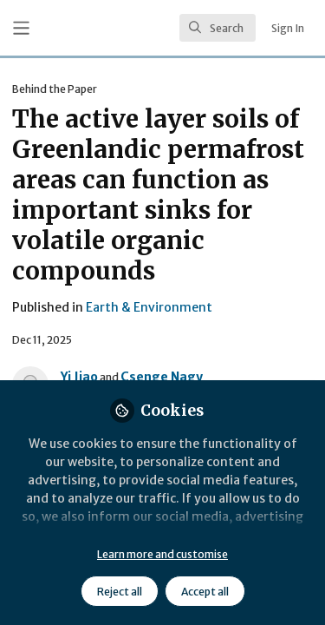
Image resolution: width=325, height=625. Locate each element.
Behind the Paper (54, 88)
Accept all (205, 591)
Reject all (119, 591)
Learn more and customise (162, 554)
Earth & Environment (149, 307)
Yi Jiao (79, 377)
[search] (217, 28)
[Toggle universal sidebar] (21, 28)
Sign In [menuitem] (287, 28)
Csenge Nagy (161, 377)
